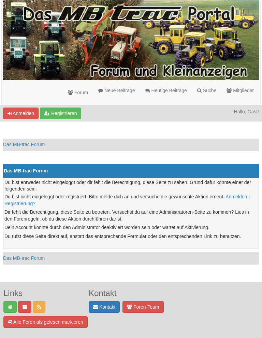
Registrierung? (19, 203)
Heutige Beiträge (166, 90)
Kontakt (104, 307)
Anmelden (21, 113)
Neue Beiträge (116, 90)
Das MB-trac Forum (24, 144)
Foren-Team (143, 307)
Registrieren (60, 113)
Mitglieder (240, 90)
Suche (207, 90)
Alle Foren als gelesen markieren (45, 322)
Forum (78, 92)
